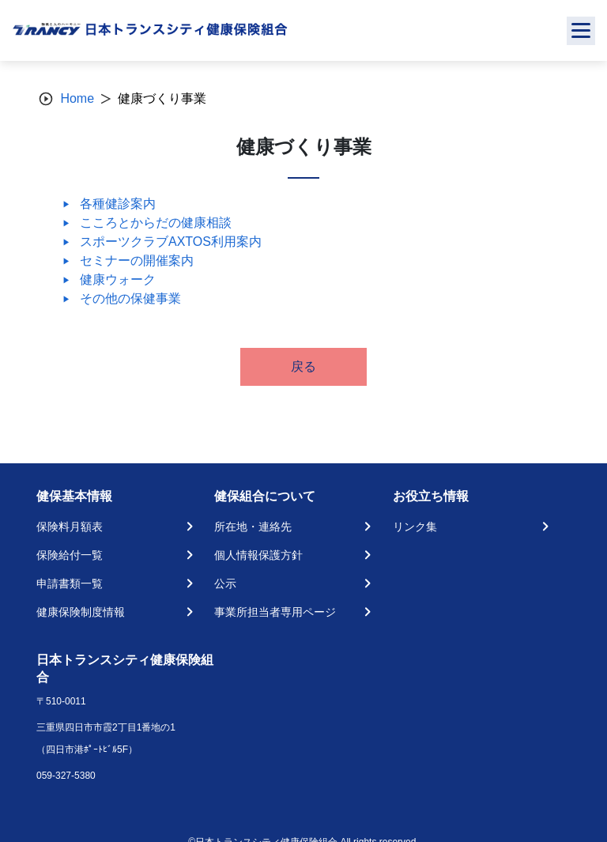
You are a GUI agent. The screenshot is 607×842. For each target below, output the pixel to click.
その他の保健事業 (130, 298)
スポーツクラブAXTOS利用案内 (171, 241)
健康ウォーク (118, 279)
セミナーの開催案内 (137, 260)
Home (77, 98)
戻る (303, 366)
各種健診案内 (118, 203)
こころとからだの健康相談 (156, 222)
